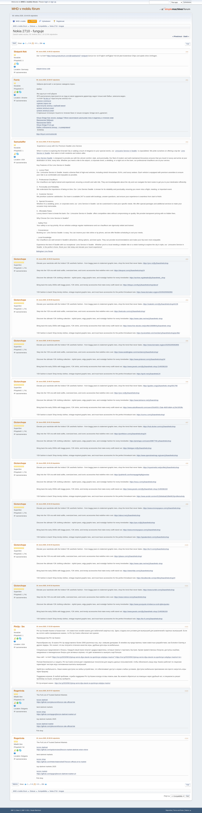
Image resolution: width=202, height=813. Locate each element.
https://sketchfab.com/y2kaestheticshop (138, 571)
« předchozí (177, 36)
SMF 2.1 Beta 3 (15, 810)
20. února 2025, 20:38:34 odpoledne (48, 738)
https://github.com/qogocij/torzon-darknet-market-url (56, 714)
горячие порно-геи (44, 103)
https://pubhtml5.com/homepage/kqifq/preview (131, 475)
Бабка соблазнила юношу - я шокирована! (53, 127)
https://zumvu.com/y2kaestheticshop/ (151, 415)
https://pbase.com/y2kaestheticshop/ (128, 556)
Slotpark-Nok (20, 52)
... (27, 43)
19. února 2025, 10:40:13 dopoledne (48, 340)
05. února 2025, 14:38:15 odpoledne (48, 51)
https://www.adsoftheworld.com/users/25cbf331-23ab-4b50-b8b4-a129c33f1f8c (153, 407)
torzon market (42, 771)
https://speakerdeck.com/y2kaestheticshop (153, 537)
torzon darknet (42, 700)
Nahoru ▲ (188, 810)
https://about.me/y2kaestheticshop (127, 515)
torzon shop (41, 712)
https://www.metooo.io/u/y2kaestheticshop (130, 597)
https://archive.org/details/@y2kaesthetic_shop (147, 278)
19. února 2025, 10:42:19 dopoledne (48, 504)
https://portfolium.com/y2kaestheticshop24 (130, 434)
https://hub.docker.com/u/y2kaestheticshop (159, 426)
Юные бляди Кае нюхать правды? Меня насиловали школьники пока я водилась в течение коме (75, 118)
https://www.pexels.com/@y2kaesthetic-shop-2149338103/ (145, 366)
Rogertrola (19, 691)
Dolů (14, 43)
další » (186, 36)
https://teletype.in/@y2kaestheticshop (137, 448)
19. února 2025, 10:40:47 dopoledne (48, 381)
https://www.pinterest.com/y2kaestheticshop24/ (147, 359)
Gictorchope (20, 259)
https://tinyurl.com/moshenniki (46, 134)
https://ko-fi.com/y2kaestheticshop (156, 549)
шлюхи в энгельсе (44, 101)
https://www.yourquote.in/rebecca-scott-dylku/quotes (149, 604)
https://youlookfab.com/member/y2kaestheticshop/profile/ (158, 333)
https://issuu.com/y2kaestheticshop (143, 482)
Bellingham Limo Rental (44, 251)
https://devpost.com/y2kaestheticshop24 (129, 270)
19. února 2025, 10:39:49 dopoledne (48, 300)
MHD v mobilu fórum (26, 8)
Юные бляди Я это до (45, 125)
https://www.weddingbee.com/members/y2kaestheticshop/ (136, 352)
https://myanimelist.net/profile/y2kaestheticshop (161, 467)
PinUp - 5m (19, 626)
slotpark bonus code (43, 69)
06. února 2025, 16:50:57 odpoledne (48, 80)
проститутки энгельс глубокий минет (51, 106)
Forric (17, 80)
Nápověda (169, 810)
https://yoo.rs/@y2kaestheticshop (155, 263)
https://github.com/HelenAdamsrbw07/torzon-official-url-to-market (61, 762)
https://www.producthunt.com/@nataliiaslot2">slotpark (67, 56)
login (46, 2)
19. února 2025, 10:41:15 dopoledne (48, 422)
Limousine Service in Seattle (126, 151)
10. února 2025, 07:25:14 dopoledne (48, 142)
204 (41, 43)
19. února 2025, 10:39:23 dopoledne (48, 259)
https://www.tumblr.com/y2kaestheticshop (158, 590)
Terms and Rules (178, 810)
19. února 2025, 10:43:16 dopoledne (48, 585)
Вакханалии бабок (44, 123)
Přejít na (167, 796)
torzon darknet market (45, 724)
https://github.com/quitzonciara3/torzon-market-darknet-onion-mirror (62, 750)
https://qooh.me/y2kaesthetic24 (148, 374)
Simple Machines (35, 810)
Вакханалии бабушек (45, 120)
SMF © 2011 (26, 810)
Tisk (187, 44)
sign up (53, 2)
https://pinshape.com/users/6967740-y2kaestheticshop (150, 441)
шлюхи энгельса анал (45, 108)
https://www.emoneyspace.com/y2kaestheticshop (161, 508)
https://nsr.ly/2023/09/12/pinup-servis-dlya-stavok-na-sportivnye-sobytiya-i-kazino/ (82, 683)
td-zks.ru (47, 98)
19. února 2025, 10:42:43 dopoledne (48, 545)
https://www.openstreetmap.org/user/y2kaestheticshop (157, 455)
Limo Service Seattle (44, 158)
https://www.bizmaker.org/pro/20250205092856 (154, 292)
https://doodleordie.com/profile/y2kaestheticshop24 (156, 578)
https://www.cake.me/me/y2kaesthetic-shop (146, 318)
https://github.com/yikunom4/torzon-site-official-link (56, 702)
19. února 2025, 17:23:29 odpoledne (48, 626)
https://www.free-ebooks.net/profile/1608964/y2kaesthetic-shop (147, 326)
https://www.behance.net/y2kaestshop (144, 400)
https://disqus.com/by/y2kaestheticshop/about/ (140, 285)
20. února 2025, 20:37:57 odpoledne (48, 690)
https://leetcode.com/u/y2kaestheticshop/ (129, 311)
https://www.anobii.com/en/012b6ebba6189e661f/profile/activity (161, 496)
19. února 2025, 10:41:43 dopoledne (48, 463)
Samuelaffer (20, 142)
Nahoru (15, 784)
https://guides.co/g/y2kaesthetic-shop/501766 (160, 386)
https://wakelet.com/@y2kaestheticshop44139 (160, 304)
